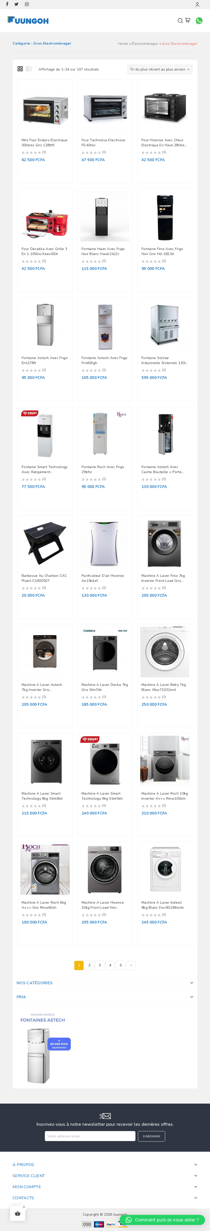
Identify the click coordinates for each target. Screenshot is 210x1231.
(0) (44, 152)
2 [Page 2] (89, 965)
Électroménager (145, 43)
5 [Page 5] (121, 965)
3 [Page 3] (100, 965)
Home (123, 43)
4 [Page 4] (110, 965)
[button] (162, 1220)
